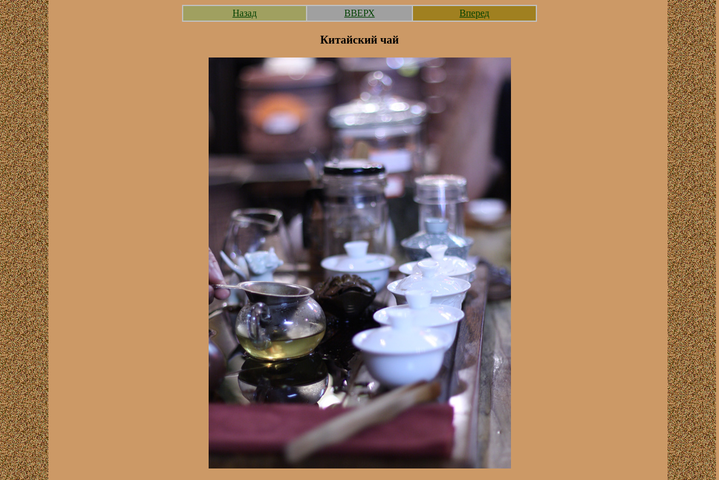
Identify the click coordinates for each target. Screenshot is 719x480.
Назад (244, 13)
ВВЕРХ (359, 13)
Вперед (474, 13)
